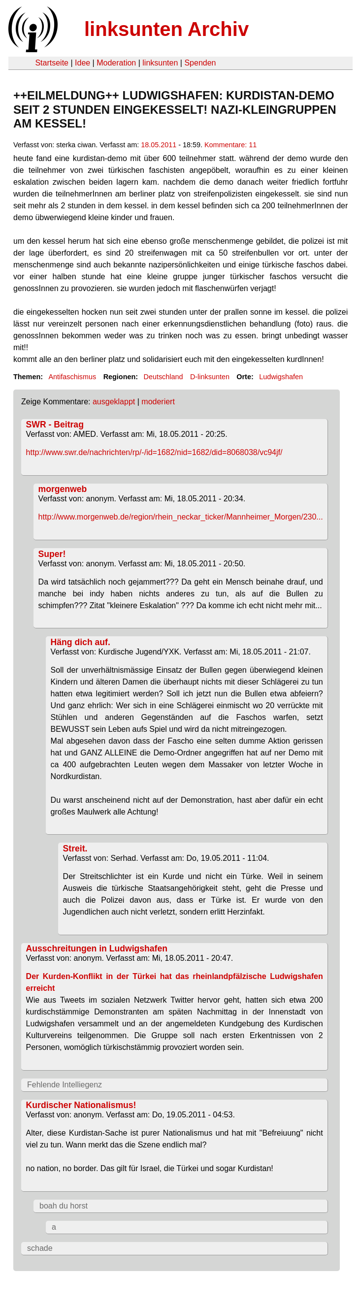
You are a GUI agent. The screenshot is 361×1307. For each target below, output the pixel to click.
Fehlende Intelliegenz (64, 1084)
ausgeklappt (114, 401)
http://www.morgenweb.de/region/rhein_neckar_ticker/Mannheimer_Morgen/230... (180, 517)
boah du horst (63, 1206)
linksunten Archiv (166, 29)
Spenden (200, 63)
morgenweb (62, 489)
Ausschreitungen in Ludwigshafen (96, 948)
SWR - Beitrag (55, 424)
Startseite (51, 63)
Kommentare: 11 (230, 145)
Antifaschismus (72, 377)
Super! (52, 554)
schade (40, 1248)
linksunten (160, 63)
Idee (82, 63)
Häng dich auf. (80, 642)
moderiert (158, 401)
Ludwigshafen (281, 377)
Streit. (75, 848)
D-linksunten (210, 377)
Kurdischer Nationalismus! (81, 1105)
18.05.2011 (158, 145)
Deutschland (163, 377)
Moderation (116, 63)
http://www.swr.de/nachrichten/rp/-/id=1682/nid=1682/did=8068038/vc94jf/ (154, 452)
